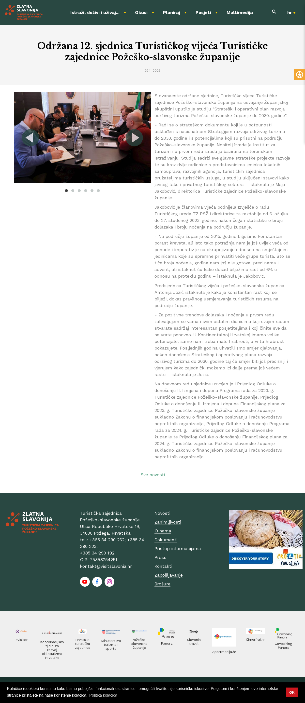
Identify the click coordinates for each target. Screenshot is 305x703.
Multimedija (240, 12)
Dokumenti (165, 539)
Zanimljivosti (167, 522)
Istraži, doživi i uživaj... (95, 12)
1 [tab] (66, 190)
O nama (162, 530)
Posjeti (203, 12)
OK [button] (292, 692)
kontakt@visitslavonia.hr (106, 566)
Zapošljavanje (168, 575)
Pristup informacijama (177, 548)
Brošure (162, 583)
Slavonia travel (194, 642)
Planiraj (171, 12)
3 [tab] (79, 190)
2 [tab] (72, 190)
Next (134, 138)
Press (160, 557)
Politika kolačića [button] (103, 695)
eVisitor (21, 640)
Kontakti (163, 566)
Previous (31, 138)
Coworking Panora (283, 645)
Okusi (141, 12)
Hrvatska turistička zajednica (82, 643)
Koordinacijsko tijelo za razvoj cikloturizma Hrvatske (52, 650)
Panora (166, 643)
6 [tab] (98, 190)
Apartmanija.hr (224, 652)
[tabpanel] (82, 137)
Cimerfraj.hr (255, 639)
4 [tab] (85, 190)
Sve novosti (152, 474)
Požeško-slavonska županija (139, 643)
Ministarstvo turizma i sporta (111, 644)
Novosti (162, 513)
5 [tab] (92, 190)
